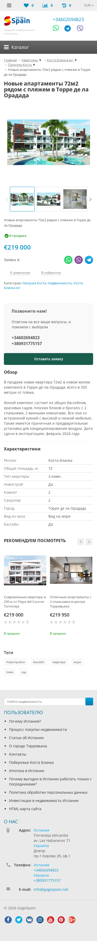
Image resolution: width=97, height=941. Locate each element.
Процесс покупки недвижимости (38, 729)
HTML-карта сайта (25, 808)
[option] (22, 199)
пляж (9, 672)
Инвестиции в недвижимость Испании (44, 800)
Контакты (17, 754)
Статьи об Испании (26, 737)
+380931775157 (27, 343)
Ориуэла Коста (34, 283)
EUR (89, 5)
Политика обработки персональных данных (48, 792)
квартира (59, 662)
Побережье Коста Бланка (31, 762)
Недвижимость (60, 283)
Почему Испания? (25, 721)
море (77, 662)
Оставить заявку (48, 359)
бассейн (38, 662)
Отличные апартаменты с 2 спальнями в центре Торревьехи (70, 602)
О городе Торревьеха (28, 745)
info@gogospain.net (51, 889)
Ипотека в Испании (26, 770)
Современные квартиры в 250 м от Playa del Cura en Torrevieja (25, 602)
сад (23, 672)
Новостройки (15, 662)
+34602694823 (68, 19)
